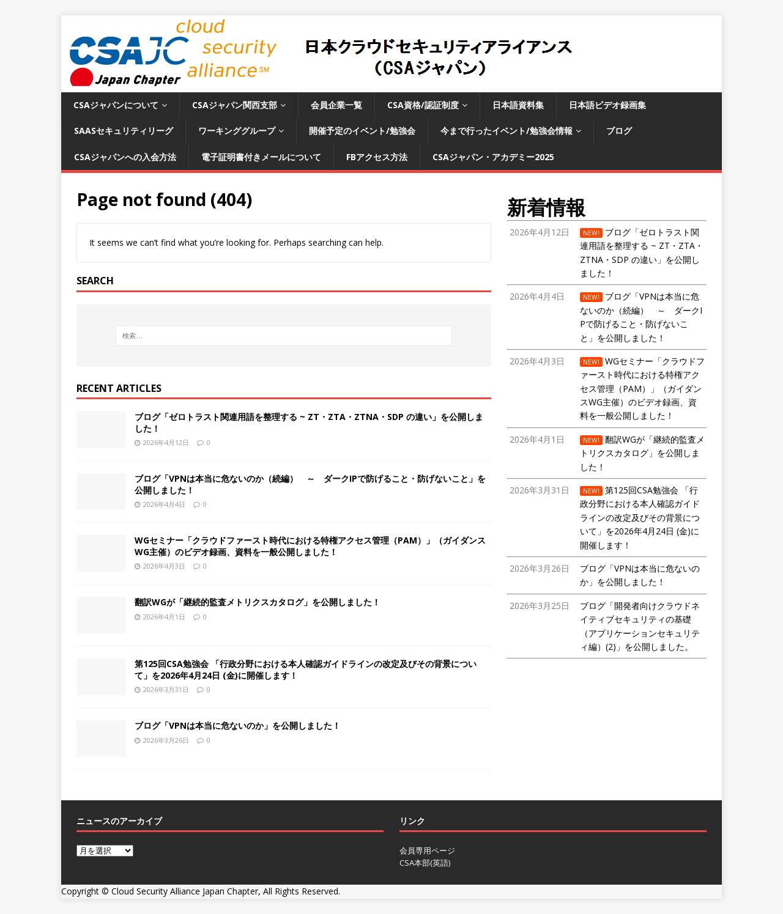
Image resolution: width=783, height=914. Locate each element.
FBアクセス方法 (376, 157)
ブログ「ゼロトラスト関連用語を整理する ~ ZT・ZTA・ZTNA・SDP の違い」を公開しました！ (309, 422)
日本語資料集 (518, 105)
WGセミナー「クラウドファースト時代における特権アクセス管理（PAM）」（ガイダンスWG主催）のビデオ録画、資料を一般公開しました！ (310, 545)
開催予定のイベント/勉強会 (362, 130)
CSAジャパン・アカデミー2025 (493, 157)
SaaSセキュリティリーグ (123, 130)
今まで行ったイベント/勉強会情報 (506, 130)
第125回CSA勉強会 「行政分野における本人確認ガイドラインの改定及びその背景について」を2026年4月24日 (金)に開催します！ (306, 669)
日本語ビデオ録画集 (607, 105)
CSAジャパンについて (115, 105)
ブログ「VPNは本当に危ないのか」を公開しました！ (238, 725)
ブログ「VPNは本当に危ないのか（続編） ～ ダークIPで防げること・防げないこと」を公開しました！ (310, 484)
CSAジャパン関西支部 (234, 105)
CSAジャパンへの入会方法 (125, 157)
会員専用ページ (427, 850)
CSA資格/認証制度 (423, 105)
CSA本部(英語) (424, 862)
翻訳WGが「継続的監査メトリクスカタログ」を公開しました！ (257, 602)
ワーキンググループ (236, 130)
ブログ (619, 130)
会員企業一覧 (336, 105)
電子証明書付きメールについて (261, 157)
